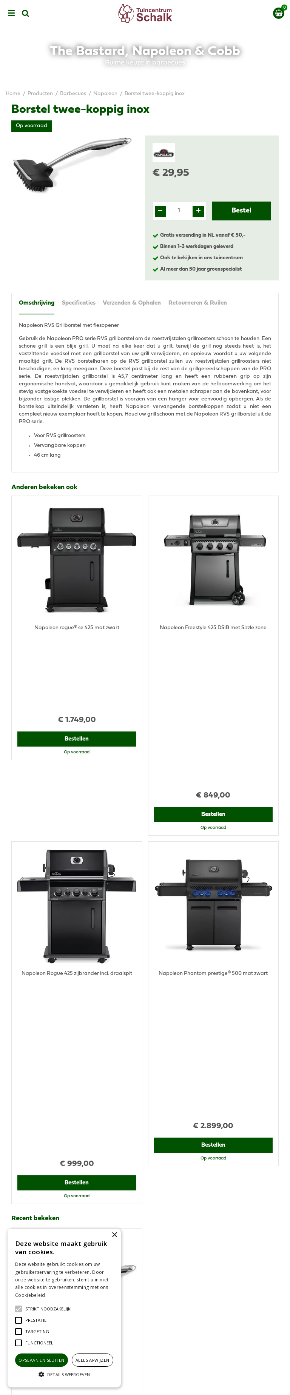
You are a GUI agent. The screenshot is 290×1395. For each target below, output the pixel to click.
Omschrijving (36, 303)
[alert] (64, 1308)
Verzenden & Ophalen (132, 303)
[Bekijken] (278, 13)
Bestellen (77, 662)
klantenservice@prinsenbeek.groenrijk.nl (206, 1168)
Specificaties (79, 303)
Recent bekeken (35, 891)
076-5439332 (173, 1160)
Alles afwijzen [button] (93, 1360)
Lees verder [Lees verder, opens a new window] (60, 1295)
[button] (48, 1308)
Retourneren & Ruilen (198, 303)
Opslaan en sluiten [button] (41, 1360)
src (25, 13)
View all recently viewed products (51, 1098)
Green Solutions (174, 1383)
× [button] (114, 1235)
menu (11, 13)
